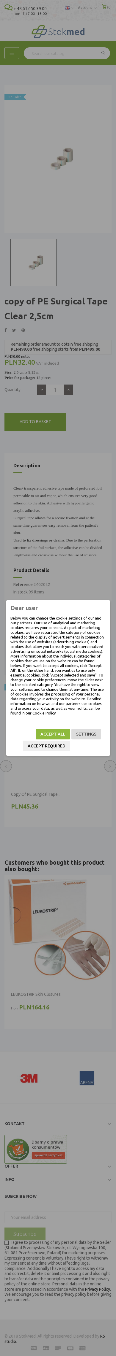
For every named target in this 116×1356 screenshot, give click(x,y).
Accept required (46, 746)
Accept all (52, 734)
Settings (86, 734)
